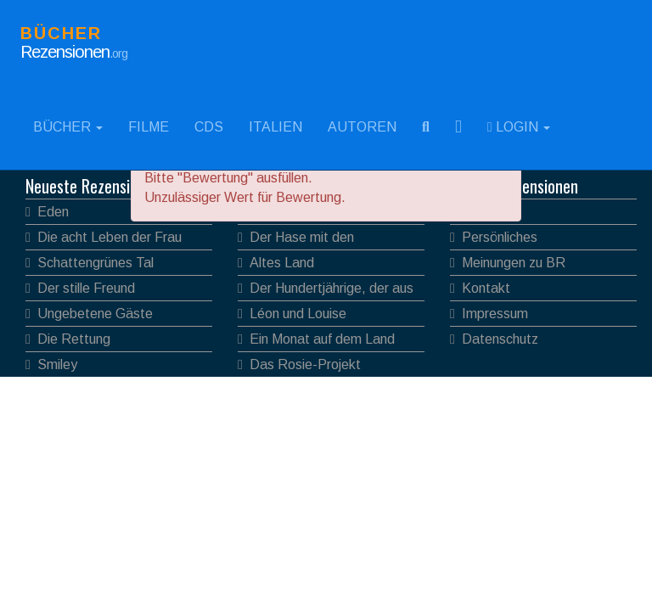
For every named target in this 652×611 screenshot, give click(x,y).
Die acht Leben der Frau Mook (103, 239)
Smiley (57, 364)
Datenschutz (500, 339)
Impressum (495, 313)
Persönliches (499, 237)
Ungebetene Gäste (95, 313)
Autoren (362, 127)
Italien (275, 127)
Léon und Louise (298, 313)
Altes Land (282, 262)
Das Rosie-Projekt (305, 364)
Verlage (485, 212)
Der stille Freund (86, 288)
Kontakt (486, 288)
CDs (208, 127)
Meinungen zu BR (513, 262)
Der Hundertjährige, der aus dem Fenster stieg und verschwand (325, 290)
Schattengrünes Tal (95, 262)
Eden (53, 212)
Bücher (68, 127)
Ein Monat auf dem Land (322, 339)
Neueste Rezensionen (92, 186)
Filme (148, 127)
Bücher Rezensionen (514, 186)
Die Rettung (73, 339)
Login (518, 127)
